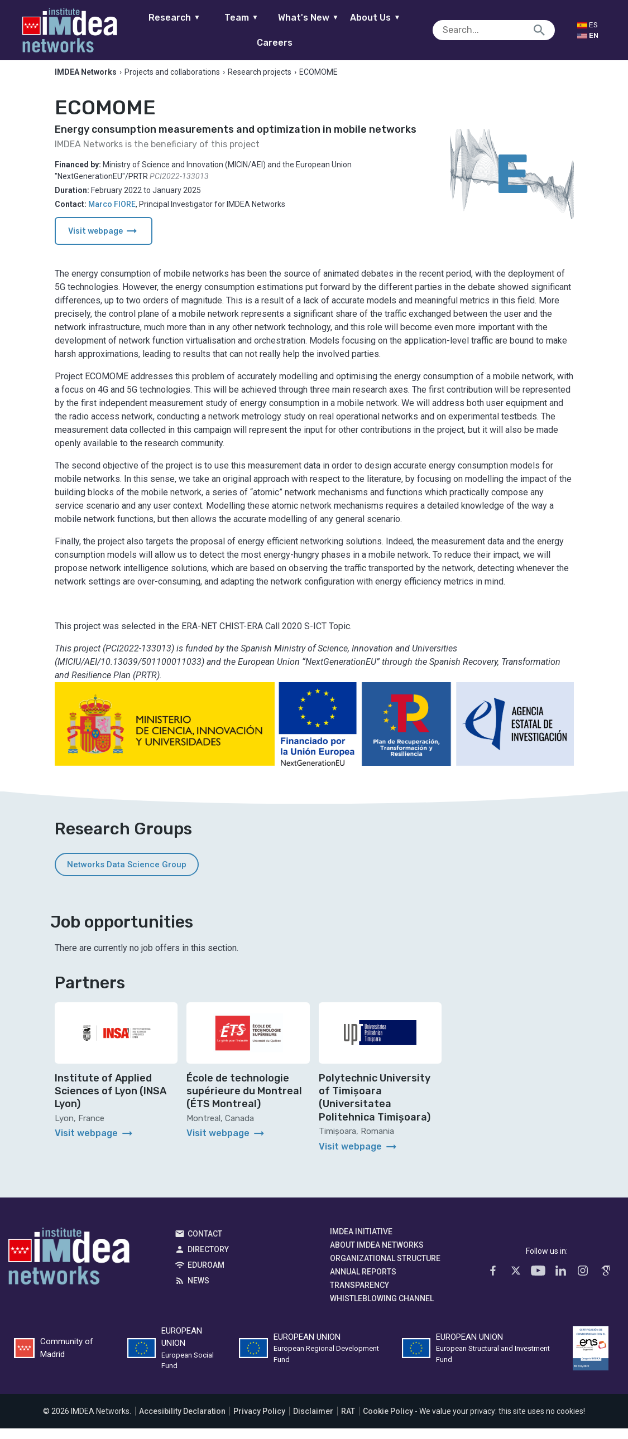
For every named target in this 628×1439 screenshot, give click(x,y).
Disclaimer (313, 1421)
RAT (348, 1421)
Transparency (359, 1295)
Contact (205, 1243)
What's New (290, 30)
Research (157, 30)
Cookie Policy (388, 1421)
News (198, 1290)
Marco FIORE (112, 214)
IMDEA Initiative (361, 1241)
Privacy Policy (259, 1421)
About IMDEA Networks (377, 1254)
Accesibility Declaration (182, 1421)
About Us (357, 30)
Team (224, 30)
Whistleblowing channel (382, 1308)
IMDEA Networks (69, 1269)
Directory (208, 1259)
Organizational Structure (385, 1268)
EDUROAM (206, 1275)
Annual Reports (363, 1281)
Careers (424, 30)
